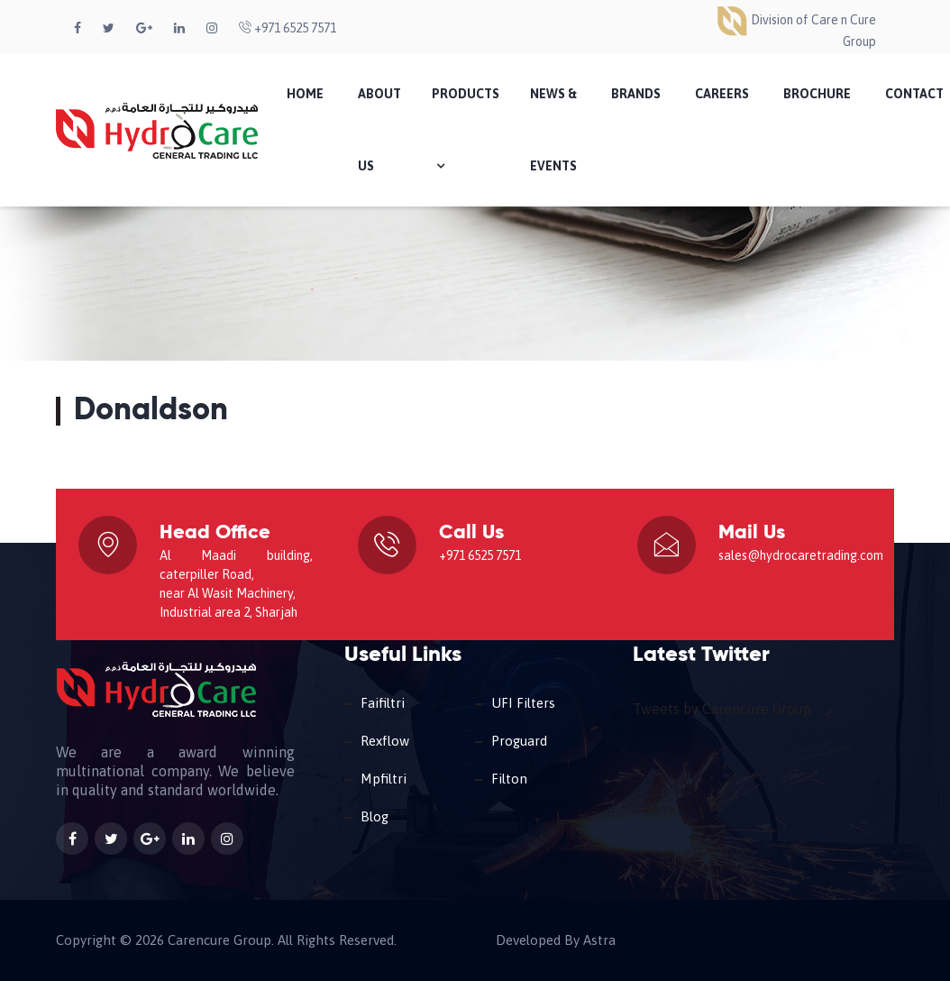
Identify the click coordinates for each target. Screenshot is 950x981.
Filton (509, 778)
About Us (379, 130)
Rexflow (385, 740)
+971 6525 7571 (287, 28)
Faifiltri (383, 703)
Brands (636, 94)
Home (305, 94)
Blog (374, 816)
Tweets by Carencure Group (722, 709)
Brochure (817, 94)
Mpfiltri (383, 778)
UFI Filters (523, 703)
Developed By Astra (556, 940)
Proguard (519, 740)
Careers (722, 94)
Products (465, 129)
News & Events (553, 130)
